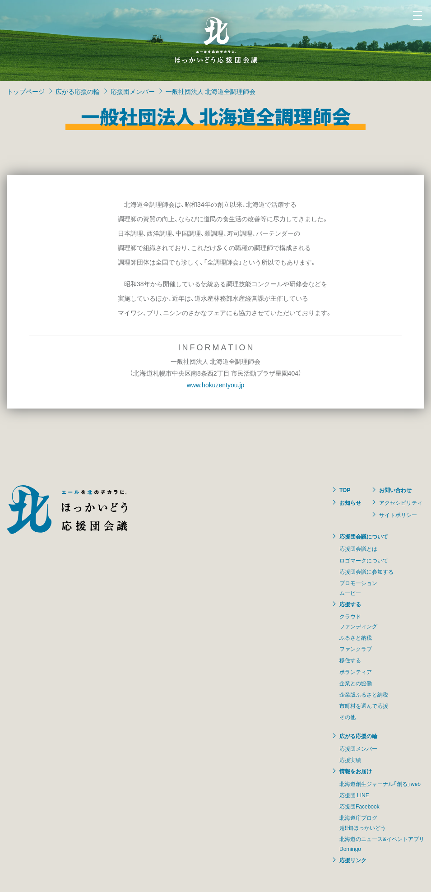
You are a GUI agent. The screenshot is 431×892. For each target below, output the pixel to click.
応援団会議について (363, 536)
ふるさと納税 (355, 637)
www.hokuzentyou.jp (216, 384)
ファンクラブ (355, 649)
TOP (344, 490)
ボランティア (355, 672)
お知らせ (350, 502)
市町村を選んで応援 (363, 706)
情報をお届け (355, 771)
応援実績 (350, 760)
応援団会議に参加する (366, 571)
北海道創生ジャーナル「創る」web (380, 784)
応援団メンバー (133, 91)
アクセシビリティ (400, 502)
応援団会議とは (358, 548)
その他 (347, 717)
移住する (350, 660)
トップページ (26, 91)
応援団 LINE (354, 795)
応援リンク (352, 860)
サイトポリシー (398, 515)
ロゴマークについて (363, 560)
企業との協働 (355, 683)
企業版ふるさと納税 (363, 694)
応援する (350, 604)
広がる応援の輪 (78, 91)
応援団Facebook (359, 806)
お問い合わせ (395, 490)
